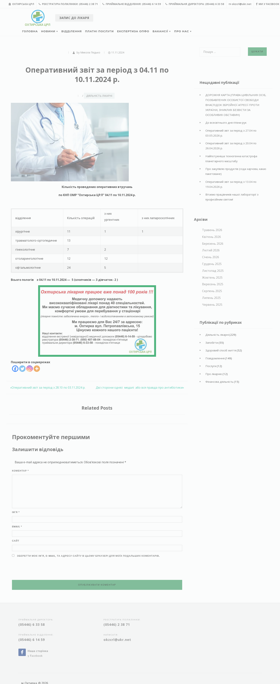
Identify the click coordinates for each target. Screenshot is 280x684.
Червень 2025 (212, 305)
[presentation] (40, 569)
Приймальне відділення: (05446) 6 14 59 (131, 4)
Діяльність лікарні (99, 95)
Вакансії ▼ (162, 31)
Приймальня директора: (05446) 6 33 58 (194, 4)
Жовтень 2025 (212, 277)
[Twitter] (22, 368)
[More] (37, 368)
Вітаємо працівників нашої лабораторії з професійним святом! (231, 197)
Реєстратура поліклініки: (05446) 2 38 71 (68, 4)
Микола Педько (90, 52)
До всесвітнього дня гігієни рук (225, 122)
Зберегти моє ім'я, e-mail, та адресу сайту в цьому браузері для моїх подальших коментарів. (88, 556)
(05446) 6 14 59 (31, 639)
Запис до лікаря (74, 18)
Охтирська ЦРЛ (21, 4)
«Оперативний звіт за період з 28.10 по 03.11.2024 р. (47, 387)
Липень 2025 (211, 298)
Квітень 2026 (211, 237)
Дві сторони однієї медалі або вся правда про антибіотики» (140, 387)
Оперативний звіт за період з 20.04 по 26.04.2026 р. (230, 145)
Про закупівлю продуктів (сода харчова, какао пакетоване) (235, 171)
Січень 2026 (210, 257)
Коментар (20, 470)
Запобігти (211, 342)
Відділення (71, 31)
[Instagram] (29, 368)
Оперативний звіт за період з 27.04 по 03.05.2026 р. (230, 133)
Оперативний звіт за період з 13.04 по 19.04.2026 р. (230, 184)
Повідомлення (215, 358)
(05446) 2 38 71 (117, 624)
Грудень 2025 (212, 264)
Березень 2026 (212, 244)
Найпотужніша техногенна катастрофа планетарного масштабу (231, 158)
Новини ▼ (49, 31)
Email (17, 526)
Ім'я (16, 512)
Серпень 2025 (212, 291)
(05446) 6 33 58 (31, 624)
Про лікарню (213, 374)
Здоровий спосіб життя (220, 350)
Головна (30, 31)
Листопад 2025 (213, 271)
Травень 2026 (212, 230)
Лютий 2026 (211, 250)
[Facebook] (15, 368)
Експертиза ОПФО (133, 31)
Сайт (15, 540)
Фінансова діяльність (219, 381)
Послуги (210, 366)
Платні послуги (99, 31)
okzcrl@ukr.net (240, 4)
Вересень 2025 (212, 284)
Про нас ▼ (183, 31)
